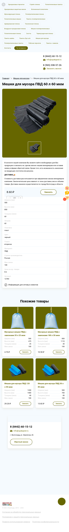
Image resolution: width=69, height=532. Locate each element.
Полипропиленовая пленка (34, 14)
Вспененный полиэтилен (39, 9)
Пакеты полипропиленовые (35, 19)
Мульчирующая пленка (12, 14)
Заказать (48, 193)
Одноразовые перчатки (16, 4)
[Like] (67, 190)
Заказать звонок (54, 68)
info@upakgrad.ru (54, 60)
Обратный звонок (21, 442)
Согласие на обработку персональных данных (21, 513)
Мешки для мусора (42, 38)
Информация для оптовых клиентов (23, 285)
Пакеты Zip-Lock (24, 38)
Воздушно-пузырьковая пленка (15, 28)
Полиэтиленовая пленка (12, 33)
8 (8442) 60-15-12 (52, 56)
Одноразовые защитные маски (15, 9)
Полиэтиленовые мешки (12, 19)
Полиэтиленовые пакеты (53, 4)
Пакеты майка (9, 38)
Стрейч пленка (34, 4)
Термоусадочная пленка (44, 33)
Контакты (7, 48)
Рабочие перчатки (35, 43)
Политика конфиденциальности (45, 522)
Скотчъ (28, 33)
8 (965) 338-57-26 (52, 65)
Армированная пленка (12, 24)
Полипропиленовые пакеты (13, 43)
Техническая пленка (32, 24)
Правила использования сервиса (16, 522)
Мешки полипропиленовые (40, 28)
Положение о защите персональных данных (20, 517)
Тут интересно (21, 48)
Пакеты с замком (52, 43)
